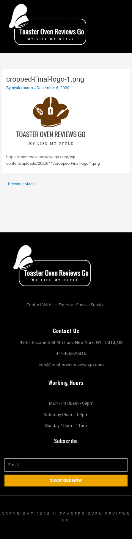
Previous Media (19, 183)
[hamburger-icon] (122, 25)
